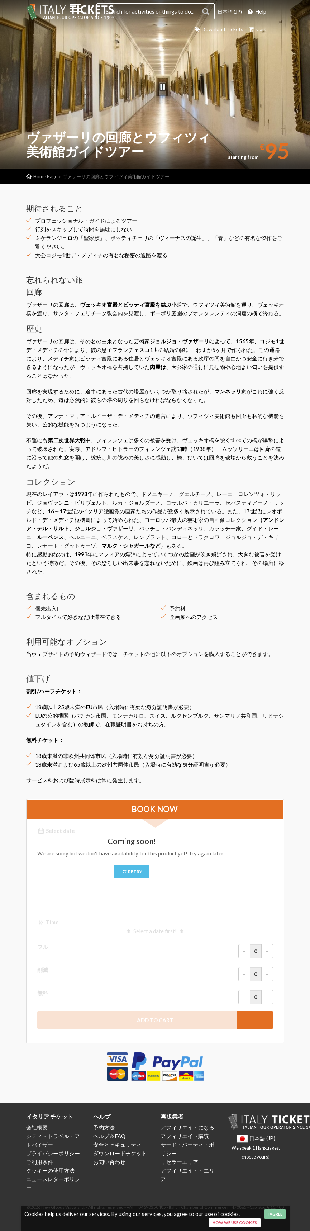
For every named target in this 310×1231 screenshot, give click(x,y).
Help (256, 11)
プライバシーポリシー (53, 1153)
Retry (131, 871)
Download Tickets (216, 29)
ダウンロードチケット (120, 1153)
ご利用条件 (39, 1162)
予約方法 (104, 1127)
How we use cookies (235, 1222)
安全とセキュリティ (117, 1144)
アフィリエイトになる (187, 1127)
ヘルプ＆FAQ (109, 1136)
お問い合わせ (109, 1162)
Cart (256, 29)
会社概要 (37, 1127)
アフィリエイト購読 (185, 1136)
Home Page (45, 176)
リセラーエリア (179, 1162)
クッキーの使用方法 (50, 1170)
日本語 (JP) (229, 11)
